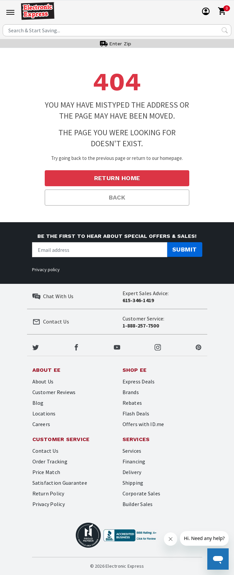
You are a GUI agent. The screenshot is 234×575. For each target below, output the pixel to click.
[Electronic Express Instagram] (158, 346)
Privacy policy (46, 270)
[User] (206, 11)
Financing (134, 461)
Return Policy (48, 493)
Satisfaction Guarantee (59, 482)
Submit (184, 249)
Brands (131, 392)
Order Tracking (49, 461)
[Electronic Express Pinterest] (198, 346)
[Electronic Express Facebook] (76, 346)
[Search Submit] (225, 30)
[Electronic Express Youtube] (117, 346)
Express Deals (139, 381)
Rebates (132, 402)
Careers (41, 424)
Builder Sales (138, 504)
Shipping (133, 482)
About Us (43, 381)
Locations (44, 413)
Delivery (132, 472)
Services (132, 450)
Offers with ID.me (143, 424)
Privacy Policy (48, 504)
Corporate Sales (142, 493)
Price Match (46, 472)
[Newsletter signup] (99, 249)
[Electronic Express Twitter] (35, 346)
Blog (38, 402)
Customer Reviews (54, 392)
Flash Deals (136, 413)
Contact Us (45, 450)
